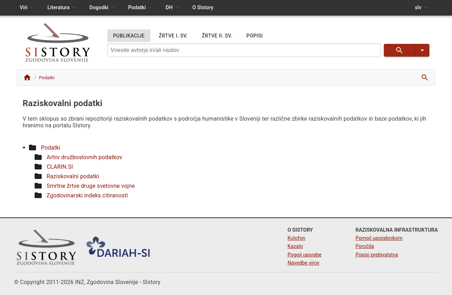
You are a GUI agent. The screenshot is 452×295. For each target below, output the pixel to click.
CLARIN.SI (60, 166)
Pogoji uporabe (304, 255)
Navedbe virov (303, 263)
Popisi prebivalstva (377, 255)
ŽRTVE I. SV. (173, 35)
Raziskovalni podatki (73, 176)
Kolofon (296, 238)
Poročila (365, 246)
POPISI (254, 35)
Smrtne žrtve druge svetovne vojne (91, 186)
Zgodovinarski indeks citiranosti (87, 195)
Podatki (50, 147)
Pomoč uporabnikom (379, 238)
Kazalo (295, 246)
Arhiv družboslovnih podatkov (84, 157)
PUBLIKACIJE (128, 35)
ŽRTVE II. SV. (217, 35)
